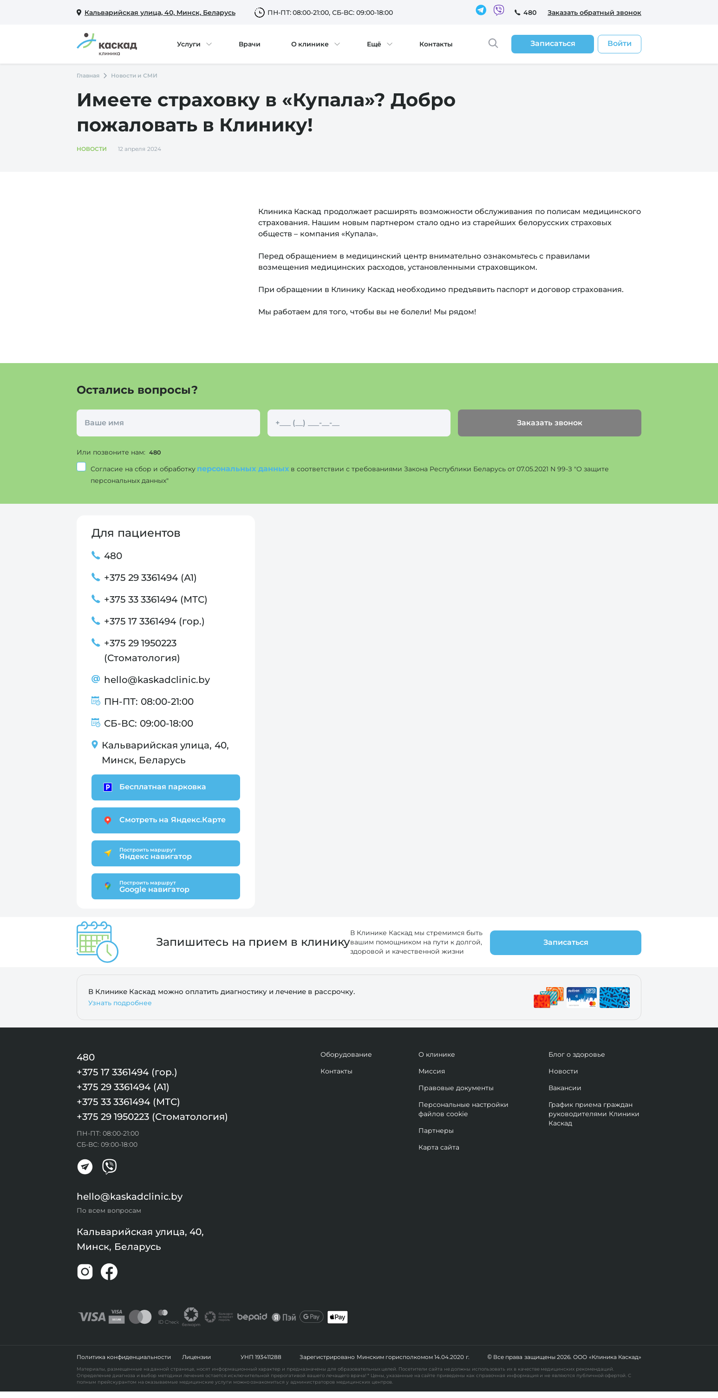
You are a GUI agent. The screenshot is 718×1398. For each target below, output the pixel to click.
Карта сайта (438, 1147)
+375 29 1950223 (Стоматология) (142, 650)
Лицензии (196, 1356)
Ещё (374, 44)
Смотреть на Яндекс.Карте (163, 819)
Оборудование (346, 1054)
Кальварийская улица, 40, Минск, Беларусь (165, 752)
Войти (619, 43)
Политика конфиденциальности (124, 1356)
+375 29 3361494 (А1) (150, 577)
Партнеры (436, 1130)
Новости (563, 1070)
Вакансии (564, 1087)
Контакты (436, 44)
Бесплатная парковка (153, 786)
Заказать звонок (549, 423)
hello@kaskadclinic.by (157, 679)
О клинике (310, 44)
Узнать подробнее (120, 1002)
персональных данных (244, 468)
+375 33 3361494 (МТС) (156, 599)
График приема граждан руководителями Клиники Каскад (594, 1113)
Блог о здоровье (576, 1054)
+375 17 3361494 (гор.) (154, 621)
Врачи (250, 44)
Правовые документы (456, 1087)
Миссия (431, 1070)
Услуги (189, 44)
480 (529, 12)
